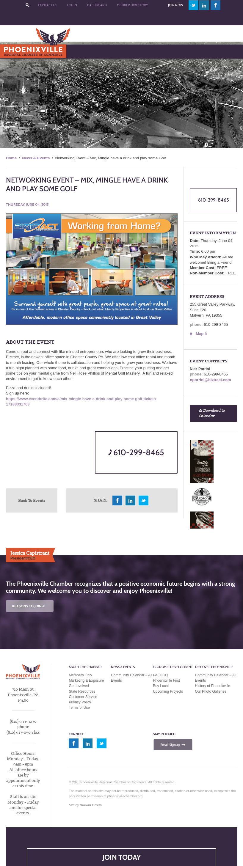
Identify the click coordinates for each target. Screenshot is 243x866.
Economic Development (173, 667)
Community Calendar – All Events (131, 678)
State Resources (82, 691)
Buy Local (161, 686)
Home (11, 158)
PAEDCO (160, 675)
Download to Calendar (212, 413)
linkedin (204, 5)
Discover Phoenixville (214, 667)
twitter (193, 5)
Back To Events (31, 500)
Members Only (80, 675)
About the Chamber (85, 667)
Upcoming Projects (168, 691)
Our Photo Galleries (210, 691)
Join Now (175, 5)
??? (27, 5)
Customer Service (83, 697)
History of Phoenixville (212, 686)
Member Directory (132, 5)
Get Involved (79, 686)
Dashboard (97, 5)
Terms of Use (79, 707)
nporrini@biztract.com (210, 380)
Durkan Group (91, 805)
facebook (216, 5)
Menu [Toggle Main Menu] (14, 51)
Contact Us (47, 5)
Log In (72, 5)
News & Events (36, 158)
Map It (201, 333)
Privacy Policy (80, 702)
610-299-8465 (136, 452)
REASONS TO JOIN (29, 606)
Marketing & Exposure (86, 680)
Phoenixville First (166, 680)
